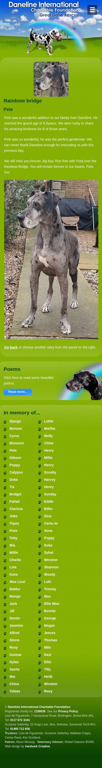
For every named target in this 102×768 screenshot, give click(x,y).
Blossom (16, 443)
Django (15, 421)
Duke (13, 480)
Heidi (48, 677)
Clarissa (16, 509)
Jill (11, 611)
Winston (50, 560)
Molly (48, 436)
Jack (13, 604)
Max (47, 596)
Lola (13, 567)
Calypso (16, 472)
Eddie (48, 501)
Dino (48, 516)
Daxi (47, 655)
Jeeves (50, 633)
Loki (47, 582)
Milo (47, 647)
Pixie (13, 531)
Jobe (13, 516)
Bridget (15, 494)
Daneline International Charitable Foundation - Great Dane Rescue (43, 9)
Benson (15, 428)
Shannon (51, 567)
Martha (49, 428)
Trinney (50, 589)
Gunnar (15, 655)
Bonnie (50, 611)
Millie (13, 552)
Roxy (13, 647)
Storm (14, 640)
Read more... (17, 391)
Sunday (50, 494)
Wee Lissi (17, 582)
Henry (49, 450)
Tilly (47, 669)
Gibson (15, 458)
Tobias (14, 691)
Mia (12, 545)
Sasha (14, 669)
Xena (48, 531)
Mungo (15, 596)
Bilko (48, 509)
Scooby (50, 472)
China (14, 684)
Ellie (47, 662)
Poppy (14, 465)
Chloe (49, 443)
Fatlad (14, 501)
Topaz (14, 523)
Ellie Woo (51, 604)
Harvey (50, 480)
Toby (13, 538)
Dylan (14, 662)
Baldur (14, 589)
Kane (13, 574)
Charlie (15, 560)
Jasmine (16, 625)
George (50, 618)
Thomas (50, 640)
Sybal (48, 552)
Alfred (14, 633)
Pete (13, 450)
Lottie (48, 421)
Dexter (14, 618)
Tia (11, 487)
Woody (49, 574)
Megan (49, 625)
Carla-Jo (51, 523)
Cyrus (14, 436)
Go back (11, 347)
